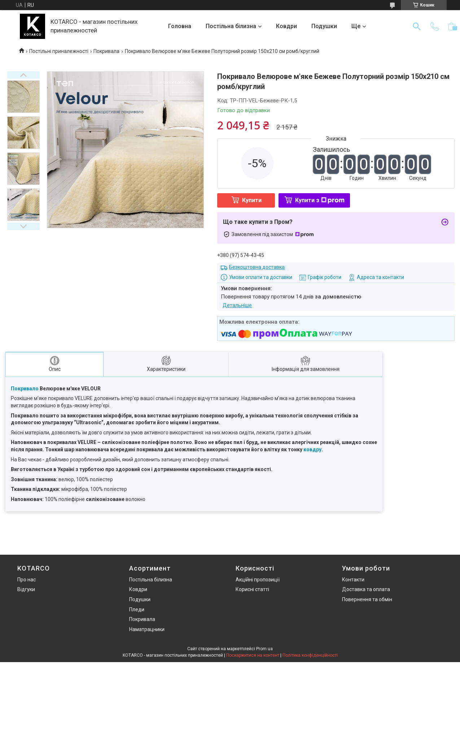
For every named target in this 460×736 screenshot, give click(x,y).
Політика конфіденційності (310, 655)
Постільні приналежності (58, 51)
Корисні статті (252, 589)
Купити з (320, 200)
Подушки (324, 26)
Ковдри (286, 26)
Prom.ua (264, 648)
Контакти (353, 579)
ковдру (312, 449)
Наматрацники (147, 629)
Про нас (26, 579)
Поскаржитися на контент (252, 655)
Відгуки (26, 589)
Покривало (25, 388)
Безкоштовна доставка (257, 267)
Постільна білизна (231, 26)
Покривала (106, 51)
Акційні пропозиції (258, 579)
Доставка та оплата (366, 589)
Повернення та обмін (367, 599)
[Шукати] (416, 26)
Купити (252, 200)
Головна (179, 26)
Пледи (136, 609)
